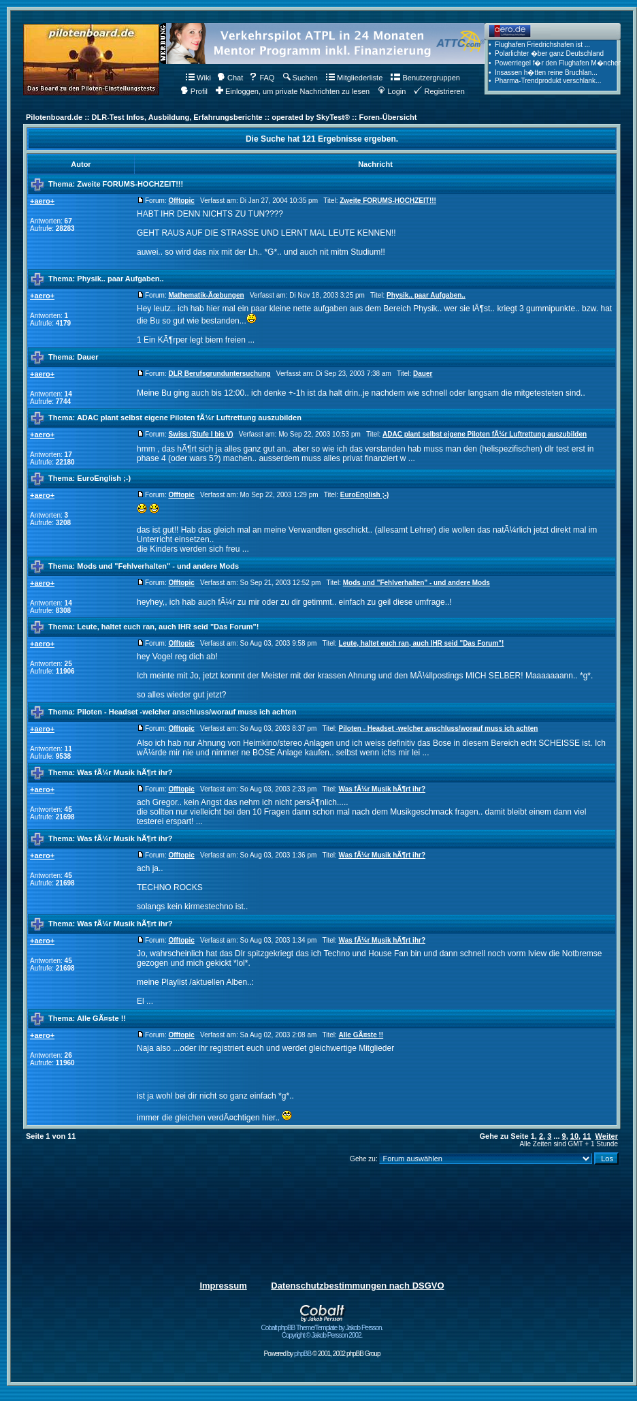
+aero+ (42, 201)
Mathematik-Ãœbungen (206, 295)
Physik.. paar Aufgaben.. (120, 278)
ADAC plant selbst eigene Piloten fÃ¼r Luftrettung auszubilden (189, 417)
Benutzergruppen (425, 78)
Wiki (198, 78)
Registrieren (439, 91)
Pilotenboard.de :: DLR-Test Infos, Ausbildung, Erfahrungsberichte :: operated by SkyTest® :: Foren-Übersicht (221, 117)
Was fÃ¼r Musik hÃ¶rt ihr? (124, 772)
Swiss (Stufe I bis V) (200, 434)
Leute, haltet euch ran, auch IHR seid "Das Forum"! (168, 627)
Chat (230, 78)
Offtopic (181, 200)
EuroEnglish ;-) (104, 478)
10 (574, 1136)
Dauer (87, 357)
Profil (194, 91)
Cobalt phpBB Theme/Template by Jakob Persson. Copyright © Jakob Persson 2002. (322, 1328)
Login (392, 91)
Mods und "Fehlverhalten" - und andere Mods (158, 566)
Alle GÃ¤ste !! (101, 1018)
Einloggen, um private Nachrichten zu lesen (293, 91)
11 (587, 1136)
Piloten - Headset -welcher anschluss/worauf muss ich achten (186, 712)
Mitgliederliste (354, 78)
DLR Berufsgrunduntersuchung (219, 373)
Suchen (300, 78)
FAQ (261, 78)
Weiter (606, 1136)
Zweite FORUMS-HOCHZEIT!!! (130, 184)
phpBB (302, 1353)
